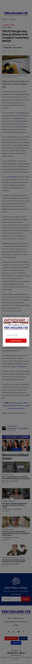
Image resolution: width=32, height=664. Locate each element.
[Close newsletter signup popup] (26, 320)
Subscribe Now (16, 341)
